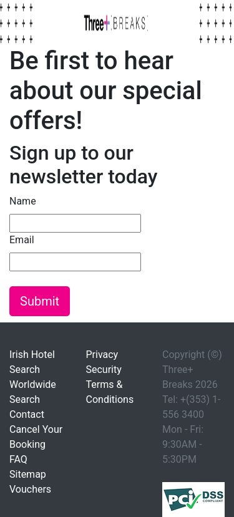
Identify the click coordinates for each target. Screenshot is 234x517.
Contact (26, 414)
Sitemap (27, 474)
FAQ (18, 459)
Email (21, 240)
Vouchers (30, 489)
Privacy (102, 354)
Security (104, 369)
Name (22, 201)
